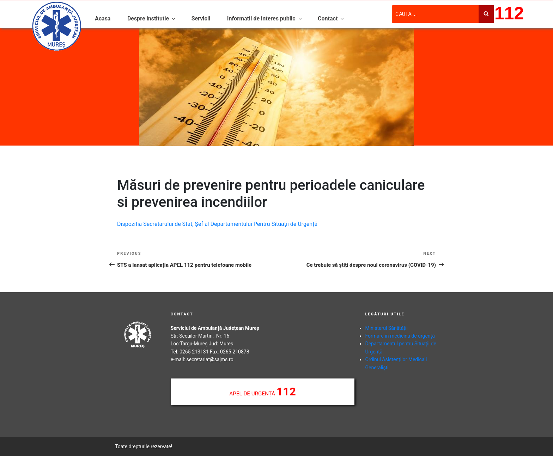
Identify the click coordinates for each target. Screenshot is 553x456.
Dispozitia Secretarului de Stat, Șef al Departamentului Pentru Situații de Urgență (217, 224)
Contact (331, 18)
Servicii (201, 18)
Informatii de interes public (265, 18)
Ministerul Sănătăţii (386, 328)
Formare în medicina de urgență (400, 336)
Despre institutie (151, 18)
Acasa (102, 18)
